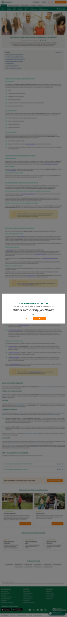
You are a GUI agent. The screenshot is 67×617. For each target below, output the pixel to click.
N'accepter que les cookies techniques (14, 296)
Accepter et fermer (39, 318)
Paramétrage (26, 318)
